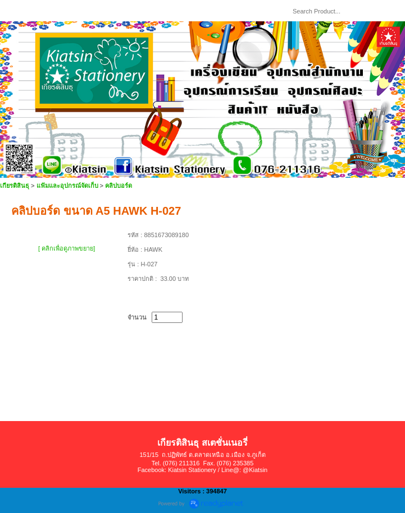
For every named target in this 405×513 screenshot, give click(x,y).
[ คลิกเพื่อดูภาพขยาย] (66, 248)
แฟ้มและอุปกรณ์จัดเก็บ (67, 185)
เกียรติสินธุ (14, 185)
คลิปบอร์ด (118, 185)
